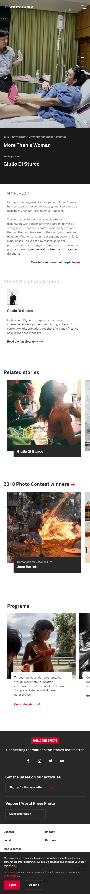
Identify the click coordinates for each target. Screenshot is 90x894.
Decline (34, 885)
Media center (12, 849)
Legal (7, 840)
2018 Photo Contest (21, 7)
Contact (9, 832)
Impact (50, 832)
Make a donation (20, 813)
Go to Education (24, 704)
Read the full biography (22, 341)
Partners (50, 840)
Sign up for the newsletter (26, 787)
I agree (11, 885)
